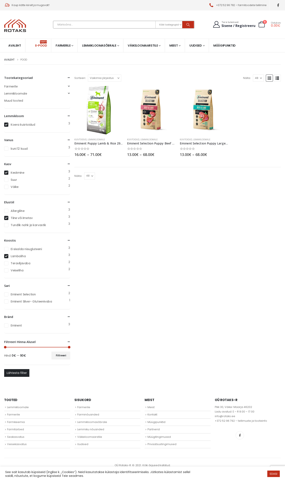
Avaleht (14, 45)
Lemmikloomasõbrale (99, 45)
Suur (14, 180)
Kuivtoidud (80, 139)
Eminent (16, 325)
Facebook (240, 435)
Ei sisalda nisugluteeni (26, 249)
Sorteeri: (80, 78)
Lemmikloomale (96, 139)
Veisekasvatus (17, 444)
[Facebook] (278, 5)
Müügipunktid (224, 45)
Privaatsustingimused (162, 444)
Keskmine (17, 173)
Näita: (247, 78)
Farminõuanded (88, 414)
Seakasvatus (15, 437)
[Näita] (258, 78)
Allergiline (17, 211)
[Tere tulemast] (233, 24)
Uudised (195, 45)
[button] (269, 78)
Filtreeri (61, 355)
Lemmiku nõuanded (90, 429)
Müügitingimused (159, 437)
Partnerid (154, 429)
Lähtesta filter (17, 373)
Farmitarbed (15, 429)
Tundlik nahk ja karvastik (28, 225)
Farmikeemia (16, 422)
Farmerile (63, 45)
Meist (173, 45)
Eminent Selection (23, 294)
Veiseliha (17, 270)
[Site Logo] (15, 25)
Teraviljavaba (20, 263)
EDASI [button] (273, 474)
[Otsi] (188, 24)
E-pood (41, 44)
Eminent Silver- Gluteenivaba (31, 301)
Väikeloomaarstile (143, 45)
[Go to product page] (98, 110)
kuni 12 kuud (19, 149)
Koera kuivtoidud (23, 125)
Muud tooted (13, 101)
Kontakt (152, 414)
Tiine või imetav (21, 218)
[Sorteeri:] (104, 78)
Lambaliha (18, 256)
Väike (15, 187)
